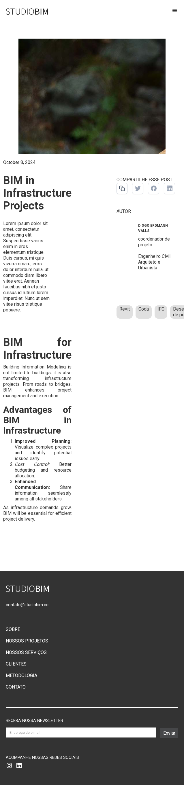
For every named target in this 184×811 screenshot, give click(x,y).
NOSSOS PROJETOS (27, 641)
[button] (175, 12)
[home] (24, 11)
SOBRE (13, 629)
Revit (124, 309)
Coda (143, 309)
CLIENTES (16, 664)
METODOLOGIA (21, 675)
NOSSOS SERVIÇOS (26, 652)
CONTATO (16, 687)
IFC (160, 309)
